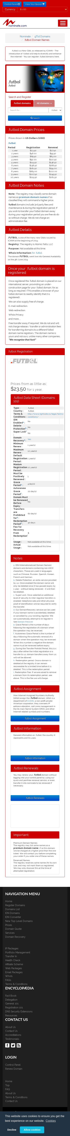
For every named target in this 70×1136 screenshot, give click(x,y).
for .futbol (37, 253)
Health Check (12, 960)
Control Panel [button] (12, 4)
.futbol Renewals (35, 798)
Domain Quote (13, 928)
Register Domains (15, 905)
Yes (29, 439)
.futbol (11, 143)
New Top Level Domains (19, 921)
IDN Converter (13, 917)
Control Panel (13, 1064)
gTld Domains (42, 36)
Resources (11, 1015)
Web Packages (13, 968)
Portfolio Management (17, 952)
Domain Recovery (15, 936)
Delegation (11, 999)
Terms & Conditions (16, 984)
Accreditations (13, 1035)
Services (10, 932)
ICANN (30, 701)
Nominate (25, 36)
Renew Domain (13, 1068)
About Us (10, 1027)
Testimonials (12, 1039)
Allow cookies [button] (32, 1129)
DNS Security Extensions (19, 1011)
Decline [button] (11, 1129)
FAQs (8, 980)
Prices (8, 925)
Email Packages (14, 972)
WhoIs (9, 976)
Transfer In (11, 956)
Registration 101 (14, 1007)
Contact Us (11, 1031)
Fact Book (10, 995)
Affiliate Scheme (14, 964)
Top (7, 1085)
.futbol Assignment (35, 718)
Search (35, 118)
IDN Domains (12, 913)
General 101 (11, 1003)
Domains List (12, 909)
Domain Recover (25, 622)
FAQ (7, 1089)
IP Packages (11, 948)
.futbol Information (35, 758)
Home (8, 901)
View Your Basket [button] (34, 4)
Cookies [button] (51, 1120)
